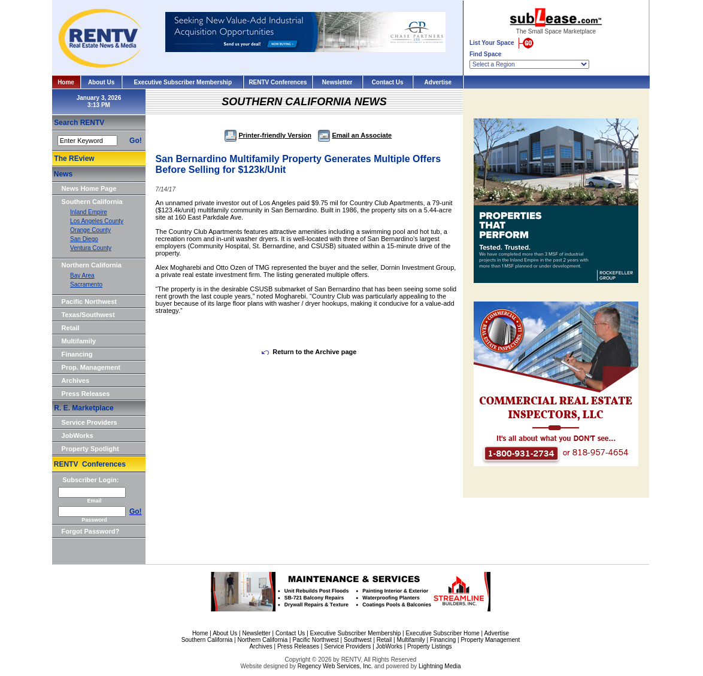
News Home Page (89, 188)
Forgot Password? (91, 531)
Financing (77, 354)
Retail (71, 327)
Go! (135, 140)
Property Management (490, 640)
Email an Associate (355, 135)
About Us (101, 82)
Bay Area (82, 275)
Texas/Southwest (88, 314)
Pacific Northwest (89, 301)
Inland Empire (88, 212)
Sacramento (86, 284)
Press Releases (86, 393)
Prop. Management (91, 367)
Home (65, 82)
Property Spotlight (90, 448)
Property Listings (429, 646)
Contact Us (388, 82)
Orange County (90, 230)
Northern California (92, 265)
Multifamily (79, 341)
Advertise (438, 82)
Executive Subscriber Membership (183, 82)
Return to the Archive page (309, 351)
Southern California (92, 201)
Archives (75, 380)
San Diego (84, 239)
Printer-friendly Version (268, 135)
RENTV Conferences (278, 82)
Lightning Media (440, 666)
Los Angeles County (96, 221)
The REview (74, 158)
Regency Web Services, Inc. (335, 666)
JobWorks (77, 435)
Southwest (358, 640)
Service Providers (89, 422)
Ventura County (90, 248)
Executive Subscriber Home (442, 633)
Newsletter (337, 82)
